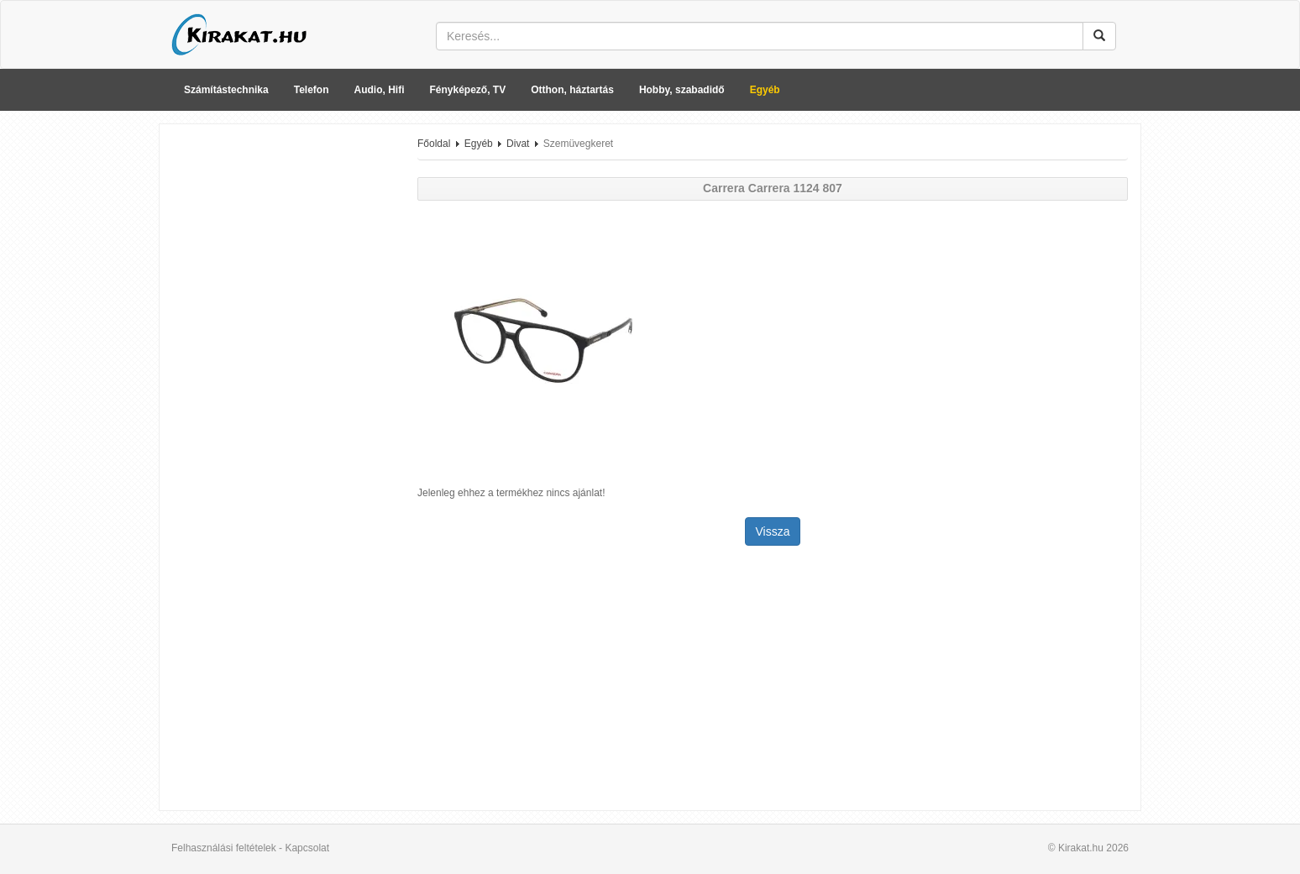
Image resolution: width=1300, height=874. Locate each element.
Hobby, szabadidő (682, 90)
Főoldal (433, 143)
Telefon (311, 90)
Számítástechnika (226, 90)
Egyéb (765, 90)
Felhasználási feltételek (223, 848)
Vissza (773, 531)
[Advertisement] (282, 389)
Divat (517, 143)
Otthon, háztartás (572, 90)
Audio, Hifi (379, 90)
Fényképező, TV (468, 90)
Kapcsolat (307, 848)
